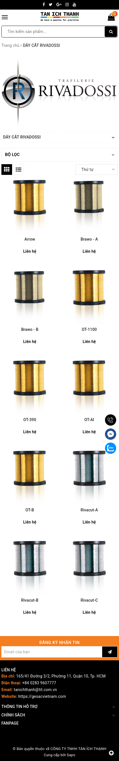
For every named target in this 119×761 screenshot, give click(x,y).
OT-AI (89, 419)
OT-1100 (89, 329)
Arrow (29, 239)
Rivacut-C (89, 600)
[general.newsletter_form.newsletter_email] (51, 651)
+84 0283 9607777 (39, 683)
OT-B (30, 510)
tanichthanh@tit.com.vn (35, 689)
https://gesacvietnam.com (42, 696)
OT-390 (29, 419)
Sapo (71, 755)
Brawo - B (29, 329)
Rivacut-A (89, 510)
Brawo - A (89, 239)
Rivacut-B (29, 600)
